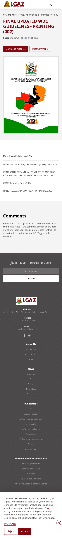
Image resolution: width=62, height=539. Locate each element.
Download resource (16, 48)
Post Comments (40, 48)
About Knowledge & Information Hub (31, 483)
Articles (31, 384)
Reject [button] (11, 531)
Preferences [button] (10, 523)
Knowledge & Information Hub (41, 14)
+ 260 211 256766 (27, 320)
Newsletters (31, 374)
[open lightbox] (31, 95)
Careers (31, 359)
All (31, 379)
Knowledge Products (31, 463)
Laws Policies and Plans (26, 37)
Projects (31, 444)
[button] (56, 4)
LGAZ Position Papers (31, 429)
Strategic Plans (31, 449)
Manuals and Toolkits (31, 468)
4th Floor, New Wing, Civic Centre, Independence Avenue (27, 312)
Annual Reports (30, 414)
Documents (31, 424)
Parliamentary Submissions (30, 439)
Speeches (31, 394)
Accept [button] (24, 531)
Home (21, 14)
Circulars (31, 473)
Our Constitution (31, 354)
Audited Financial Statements (31, 419)
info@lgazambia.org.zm (27, 329)
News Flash (31, 389)
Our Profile (31, 349)
